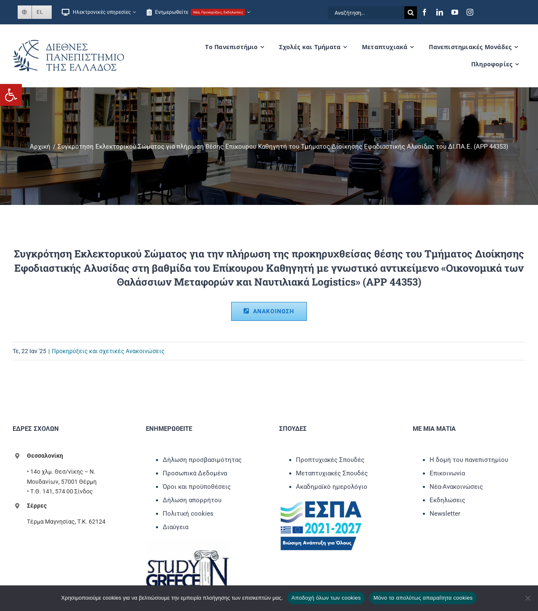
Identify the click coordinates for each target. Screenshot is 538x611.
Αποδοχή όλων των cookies (326, 598)
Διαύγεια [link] (175, 527)
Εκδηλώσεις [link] (447, 500)
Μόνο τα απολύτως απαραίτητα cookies (422, 598)
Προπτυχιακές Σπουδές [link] (330, 460)
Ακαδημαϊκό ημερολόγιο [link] (331, 486)
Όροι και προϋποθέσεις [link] (197, 486)
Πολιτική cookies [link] (188, 513)
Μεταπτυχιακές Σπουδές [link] (332, 473)
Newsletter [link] (445, 513)
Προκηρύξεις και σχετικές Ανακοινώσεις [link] (108, 351)
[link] (11, 95)
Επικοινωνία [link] (447, 473)
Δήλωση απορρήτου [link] (192, 500)
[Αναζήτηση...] (366, 12)
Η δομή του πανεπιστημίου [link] (469, 460)
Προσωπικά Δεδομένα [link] (195, 473)
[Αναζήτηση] (410, 12)
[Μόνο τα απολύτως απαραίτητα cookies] (527, 598)
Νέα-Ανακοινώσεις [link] (456, 486)
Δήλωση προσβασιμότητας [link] (202, 460)
